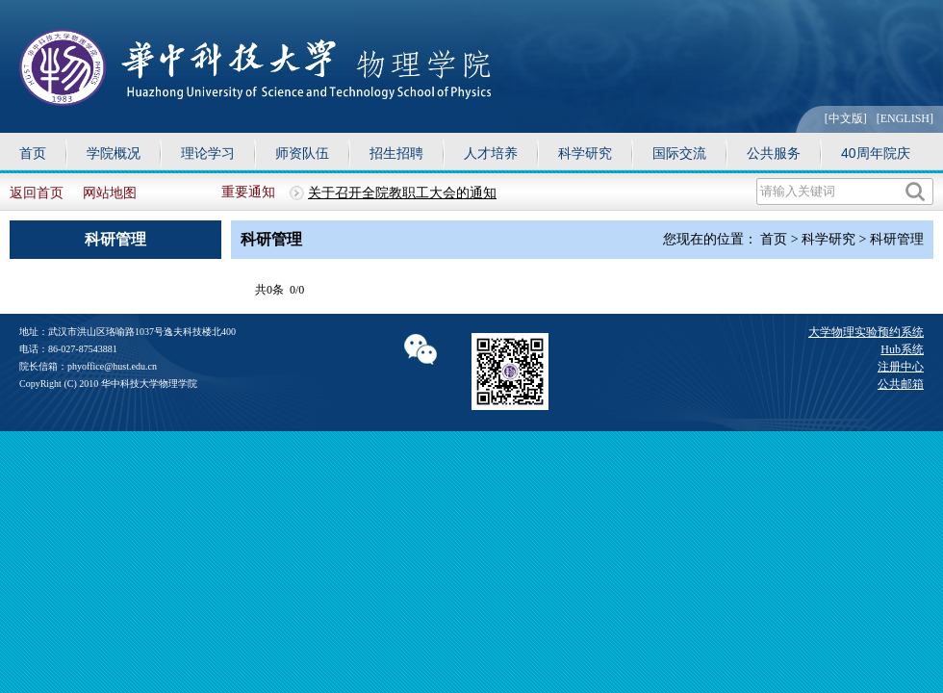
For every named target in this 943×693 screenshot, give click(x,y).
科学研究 (585, 153)
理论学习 (208, 153)
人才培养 (491, 153)
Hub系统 (902, 349)
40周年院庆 (875, 153)
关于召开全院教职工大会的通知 (402, 193)
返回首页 (37, 193)
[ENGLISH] (905, 118)
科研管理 (897, 239)
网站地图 (110, 193)
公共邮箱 (901, 384)
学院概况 (113, 153)
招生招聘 (396, 153)
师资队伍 (302, 153)
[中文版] (846, 118)
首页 (32, 153)
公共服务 (774, 153)
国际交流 (679, 153)
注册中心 (901, 366)
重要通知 (248, 192)
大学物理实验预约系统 (866, 332)
